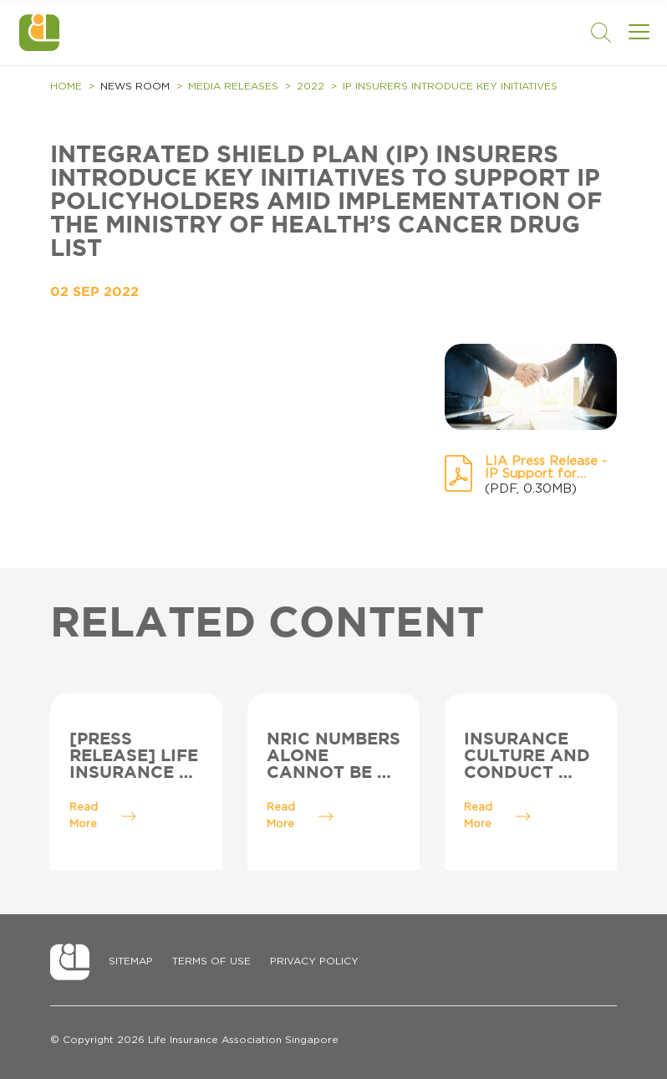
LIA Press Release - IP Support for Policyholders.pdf (546, 467)
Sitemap (131, 961)
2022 (310, 86)
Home (66, 86)
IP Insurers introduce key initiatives (450, 86)
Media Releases (233, 86)
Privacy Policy (314, 961)
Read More (103, 816)
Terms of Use (211, 961)
